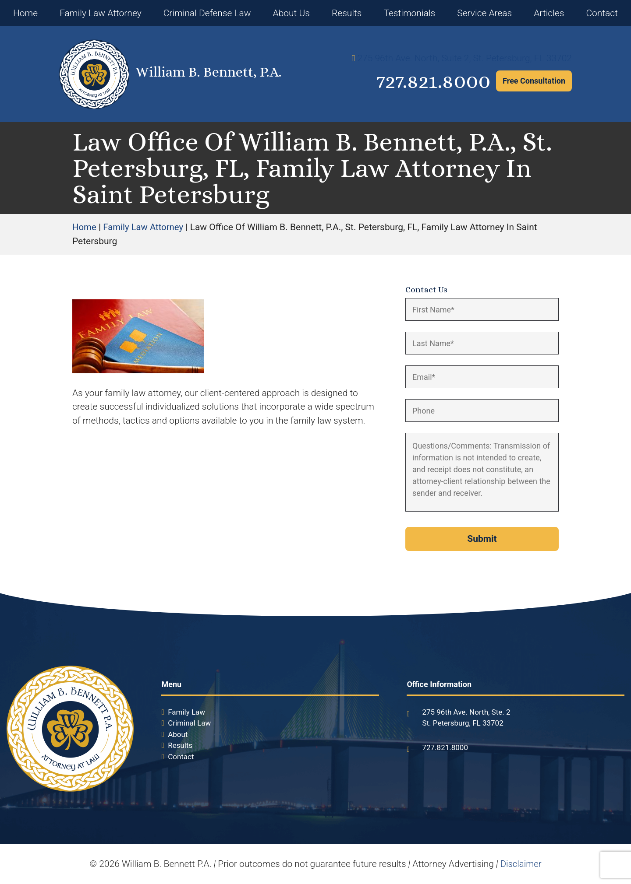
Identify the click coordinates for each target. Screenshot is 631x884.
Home (25, 13)
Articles (549, 13)
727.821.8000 (424, 81)
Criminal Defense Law (207, 13)
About (178, 734)
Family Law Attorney (101, 13)
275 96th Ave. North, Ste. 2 (466, 712)
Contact (602, 13)
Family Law (186, 712)
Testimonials (409, 13)
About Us (291, 13)
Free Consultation (534, 80)
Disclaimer (521, 864)
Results (347, 13)
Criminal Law (189, 723)
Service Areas (484, 13)
